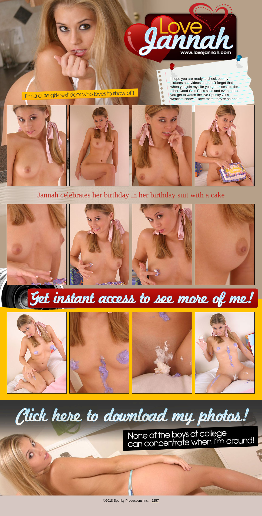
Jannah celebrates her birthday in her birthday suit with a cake (131, 195)
